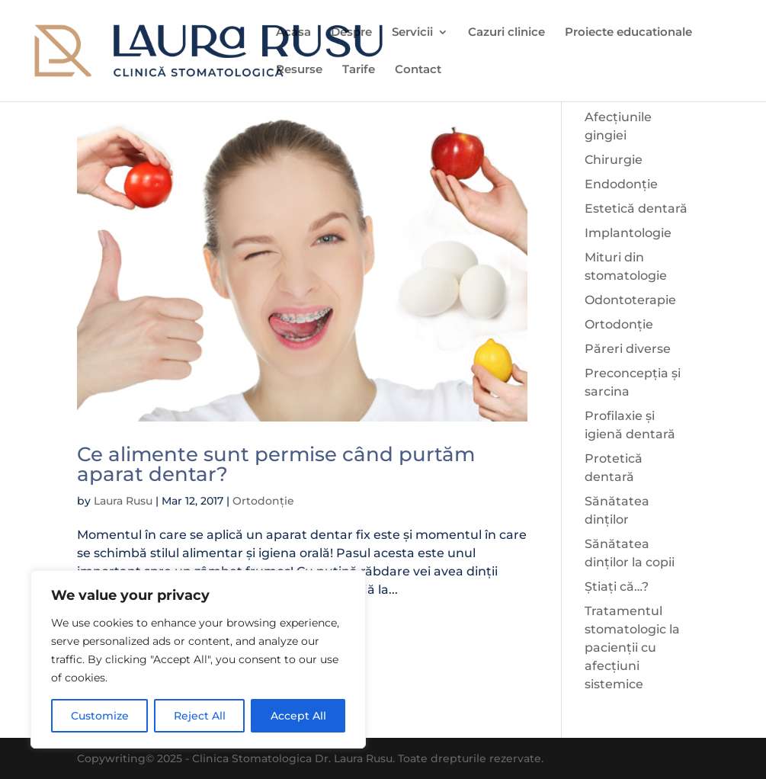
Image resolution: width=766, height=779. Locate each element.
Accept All (298, 716)
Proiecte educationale (628, 33)
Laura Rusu (123, 501)
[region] (198, 659)
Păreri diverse (628, 348)
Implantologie (628, 233)
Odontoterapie (630, 300)
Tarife (358, 70)
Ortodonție (263, 501)
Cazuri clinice (506, 33)
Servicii (412, 33)
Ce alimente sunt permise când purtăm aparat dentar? (276, 464)
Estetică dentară (636, 208)
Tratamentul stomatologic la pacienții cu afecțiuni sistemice (632, 647)
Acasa (293, 33)
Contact (418, 70)
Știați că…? (617, 586)
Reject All (200, 716)
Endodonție (621, 184)
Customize (100, 716)
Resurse (299, 70)
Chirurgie (614, 159)
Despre (351, 33)
